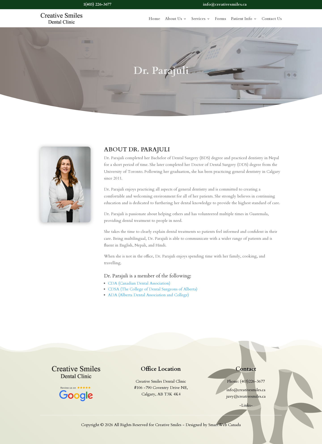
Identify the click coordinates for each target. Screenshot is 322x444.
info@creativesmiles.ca (246, 390)
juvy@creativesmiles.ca (246, 396)
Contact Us (272, 18)
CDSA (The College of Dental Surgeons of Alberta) (152, 289)
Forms (220, 18)
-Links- (246, 405)
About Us (173, 18)
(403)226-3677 (252, 381)
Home (154, 18)
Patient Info (241, 18)
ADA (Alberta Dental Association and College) (148, 295)
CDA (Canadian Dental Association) (139, 283)
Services (198, 18)
